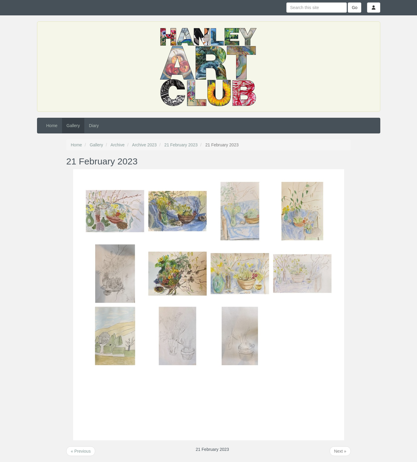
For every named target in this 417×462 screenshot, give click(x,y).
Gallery (73, 125)
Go (354, 7)
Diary (94, 125)
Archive (117, 144)
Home (52, 125)
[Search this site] (316, 7)
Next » (340, 451)
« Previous (81, 451)
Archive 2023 (144, 144)
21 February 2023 (181, 144)
